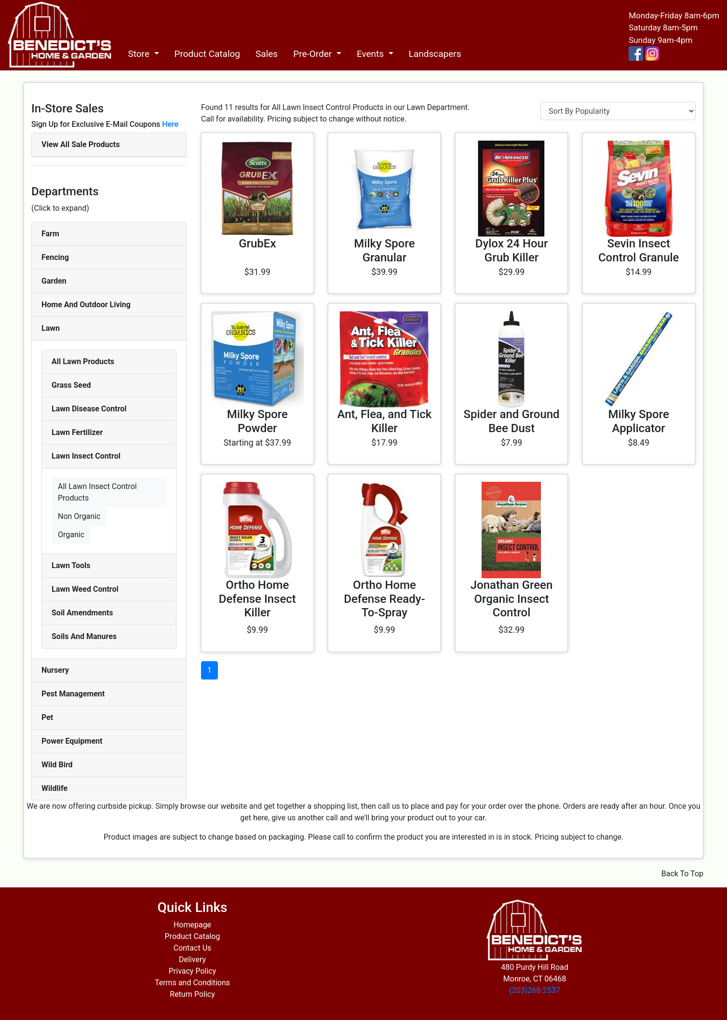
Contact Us (193, 947)
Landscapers (435, 53)
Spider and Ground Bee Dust (511, 421)
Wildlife (54, 788)
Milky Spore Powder (257, 421)
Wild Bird (57, 764)
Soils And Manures (84, 636)
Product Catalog (208, 53)
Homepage (192, 924)
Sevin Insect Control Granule (638, 250)
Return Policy (192, 994)
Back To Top (682, 873)
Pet (47, 717)
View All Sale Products (80, 144)
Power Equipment (71, 741)
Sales (267, 53)
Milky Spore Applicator (638, 421)
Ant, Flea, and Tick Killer (384, 421)
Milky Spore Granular (384, 250)
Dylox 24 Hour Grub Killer (511, 250)
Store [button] (139, 53)
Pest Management (73, 693)
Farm (50, 233)
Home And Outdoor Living (86, 304)
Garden (54, 281)
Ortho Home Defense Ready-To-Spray (384, 599)
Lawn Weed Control (85, 589)
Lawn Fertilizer (77, 432)
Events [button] (371, 53)
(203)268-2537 (534, 990)
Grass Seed (71, 385)
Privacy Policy (192, 971)
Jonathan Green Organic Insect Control (512, 599)
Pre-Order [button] (313, 53)
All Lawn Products (83, 361)
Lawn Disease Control (89, 408)
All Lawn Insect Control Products (97, 492)
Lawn (50, 328)
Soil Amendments (82, 612)
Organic (71, 534)
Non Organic (79, 516)
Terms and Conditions (192, 982)
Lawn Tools (71, 565)
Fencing (55, 257)
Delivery (192, 959)
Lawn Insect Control (86, 456)
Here (170, 124)
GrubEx (257, 243)
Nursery (55, 670)
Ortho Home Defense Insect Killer (257, 599)
